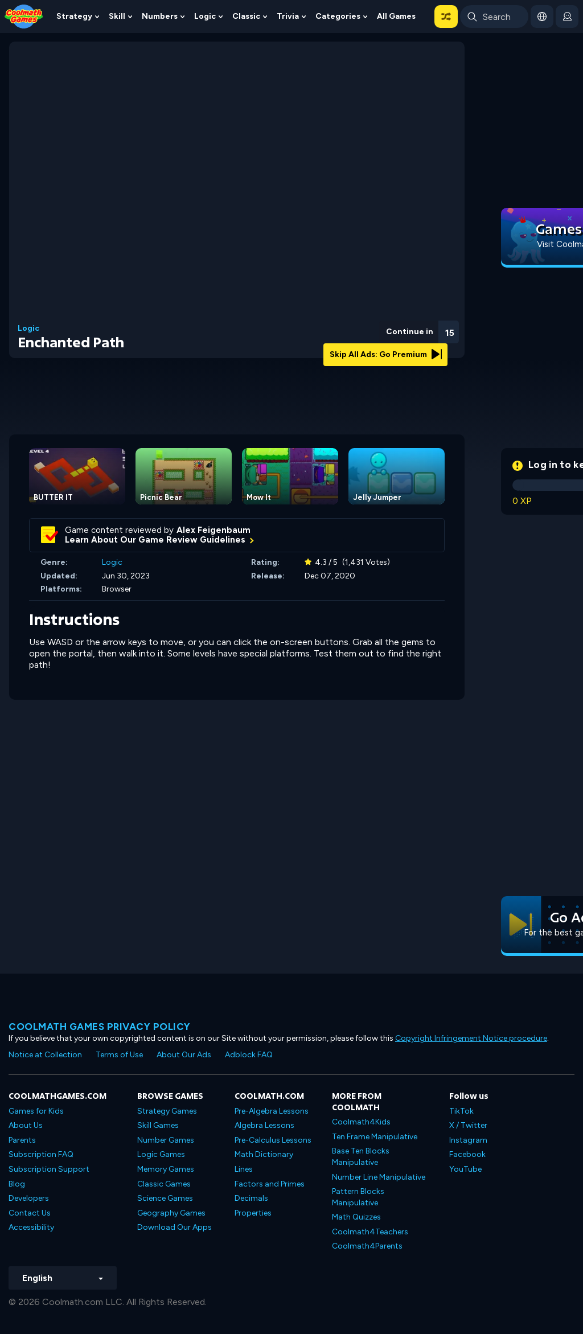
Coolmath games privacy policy (100, 1026)
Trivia (288, 16)
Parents (22, 1140)
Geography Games (171, 1213)
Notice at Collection (45, 1055)
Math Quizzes (356, 1217)
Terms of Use (119, 1055)
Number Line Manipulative (378, 1177)
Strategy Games (167, 1111)
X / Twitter (468, 1125)
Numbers (160, 16)
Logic (205, 16)
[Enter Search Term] (494, 16)
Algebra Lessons (264, 1125)
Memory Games (165, 1169)
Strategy (74, 16)
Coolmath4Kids (361, 1122)
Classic (246, 16)
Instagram (468, 1140)
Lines (244, 1169)
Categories (337, 16)
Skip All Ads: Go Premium (386, 354)
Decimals (251, 1198)
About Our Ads (184, 1055)
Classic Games (164, 1184)
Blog (17, 1184)
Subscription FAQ (41, 1154)
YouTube (465, 1169)
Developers (29, 1198)
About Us (26, 1125)
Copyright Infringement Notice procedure (471, 1038)
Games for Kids (36, 1111)
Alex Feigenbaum (213, 530)
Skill (117, 16)
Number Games (165, 1140)
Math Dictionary (264, 1154)
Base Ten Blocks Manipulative (360, 1156)
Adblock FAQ (249, 1055)
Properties (253, 1213)
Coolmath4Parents (367, 1246)
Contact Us (30, 1213)
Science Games (165, 1198)
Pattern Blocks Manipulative (358, 1197)
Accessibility (31, 1227)
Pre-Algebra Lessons (272, 1111)
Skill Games (158, 1125)
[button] (446, 16)
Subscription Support (49, 1169)
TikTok (461, 1111)
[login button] (567, 16)
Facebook (467, 1154)
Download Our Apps (174, 1227)
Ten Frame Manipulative (374, 1137)
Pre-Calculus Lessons (273, 1140)
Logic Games (161, 1154)
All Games (396, 16)
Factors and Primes (270, 1184)
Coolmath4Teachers (370, 1232)
